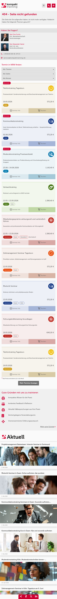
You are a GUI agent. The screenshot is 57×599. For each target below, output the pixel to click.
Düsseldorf (23, 237)
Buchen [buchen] (42, 111)
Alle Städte (32, 237)
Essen (6, 204)
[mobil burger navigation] (44, 6)
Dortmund (7, 237)
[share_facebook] (25, 596)
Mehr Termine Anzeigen (28, 383)
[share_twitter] (31, 596)
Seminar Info (15, 111)
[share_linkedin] (36, 596)
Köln (5, 105)
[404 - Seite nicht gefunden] (49, 6)
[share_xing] (20, 596)
